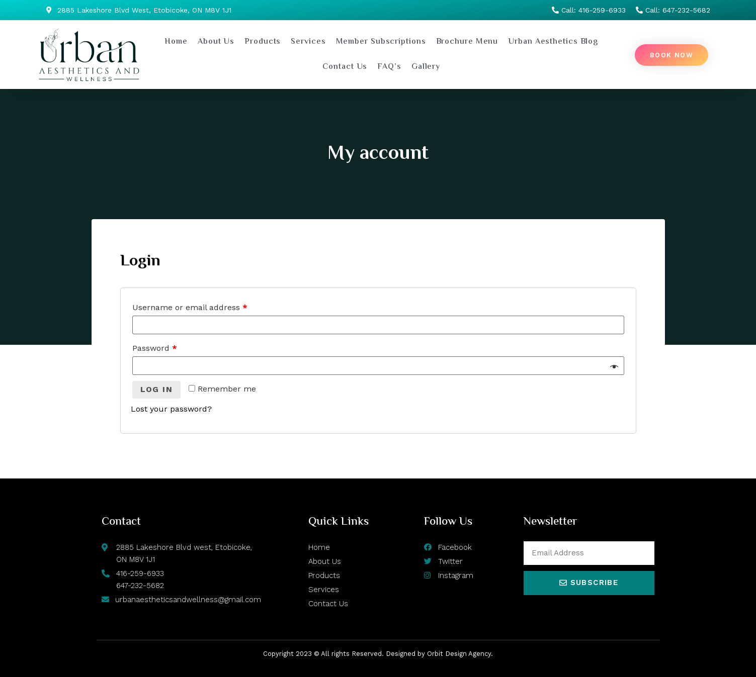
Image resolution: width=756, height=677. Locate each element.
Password (154, 348)
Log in (156, 389)
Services (308, 42)
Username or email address (189, 307)
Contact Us (344, 67)
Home (176, 42)
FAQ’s (389, 67)
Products (262, 42)
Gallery (425, 67)
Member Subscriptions (381, 42)
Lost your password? (171, 409)
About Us (216, 42)
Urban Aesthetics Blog (553, 42)
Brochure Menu (467, 42)
